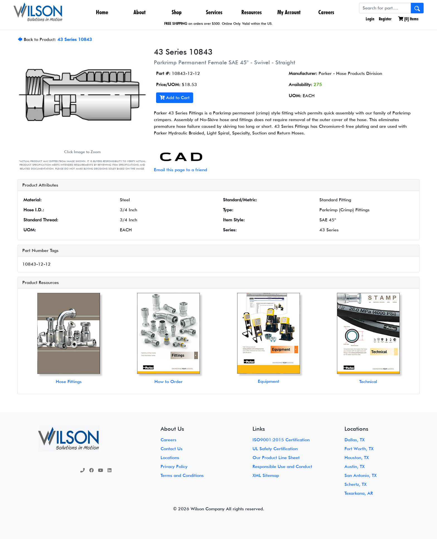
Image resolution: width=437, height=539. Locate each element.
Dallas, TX (354, 439)
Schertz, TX (355, 484)
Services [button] (214, 12)
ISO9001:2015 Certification (281, 439)
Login (369, 18)
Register (385, 18)
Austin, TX (354, 466)
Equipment (268, 381)
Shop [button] (177, 12)
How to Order (168, 381)
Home (102, 12)
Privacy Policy (174, 466)
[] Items (408, 18)
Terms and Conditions (182, 475)
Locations (170, 457)
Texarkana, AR (358, 493)
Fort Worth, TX (358, 448)
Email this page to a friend (180, 169)
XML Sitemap (266, 475)
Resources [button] (251, 12)
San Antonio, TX (360, 475)
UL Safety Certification (275, 448)
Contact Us (172, 448)
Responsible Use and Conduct (282, 466)
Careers (326, 12)
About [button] (139, 12)
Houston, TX (356, 457)
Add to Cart (175, 97)
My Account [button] (288, 12)
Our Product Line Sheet (276, 457)
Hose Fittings (69, 381)
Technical (368, 381)
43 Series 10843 (74, 39)
